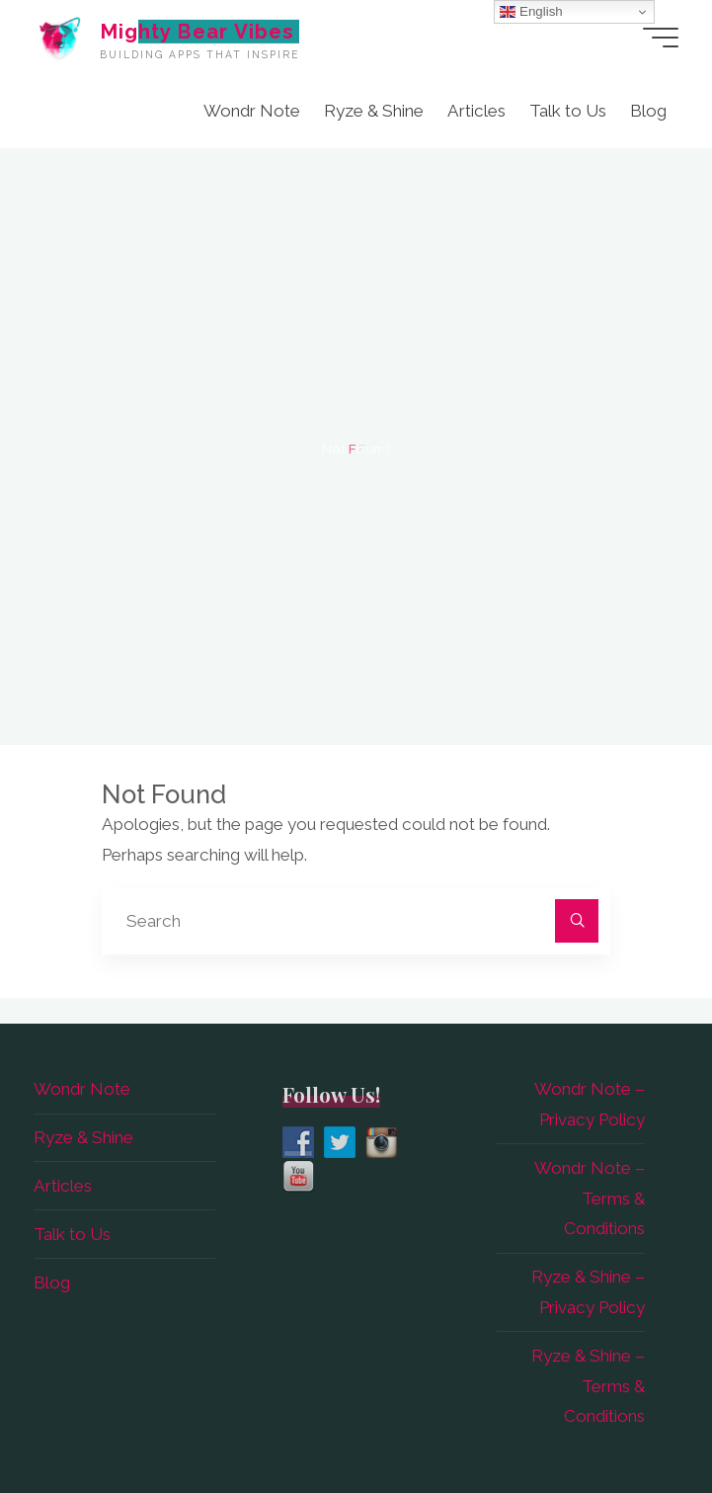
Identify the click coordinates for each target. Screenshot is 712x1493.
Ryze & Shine (83, 1137)
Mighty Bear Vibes (196, 30)
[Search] (576, 921)
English (531, 12)
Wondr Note (82, 1089)
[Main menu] (660, 37)
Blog (52, 1282)
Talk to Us (72, 1234)
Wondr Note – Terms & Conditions (589, 1198)
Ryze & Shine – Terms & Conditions (588, 1386)
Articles (63, 1186)
